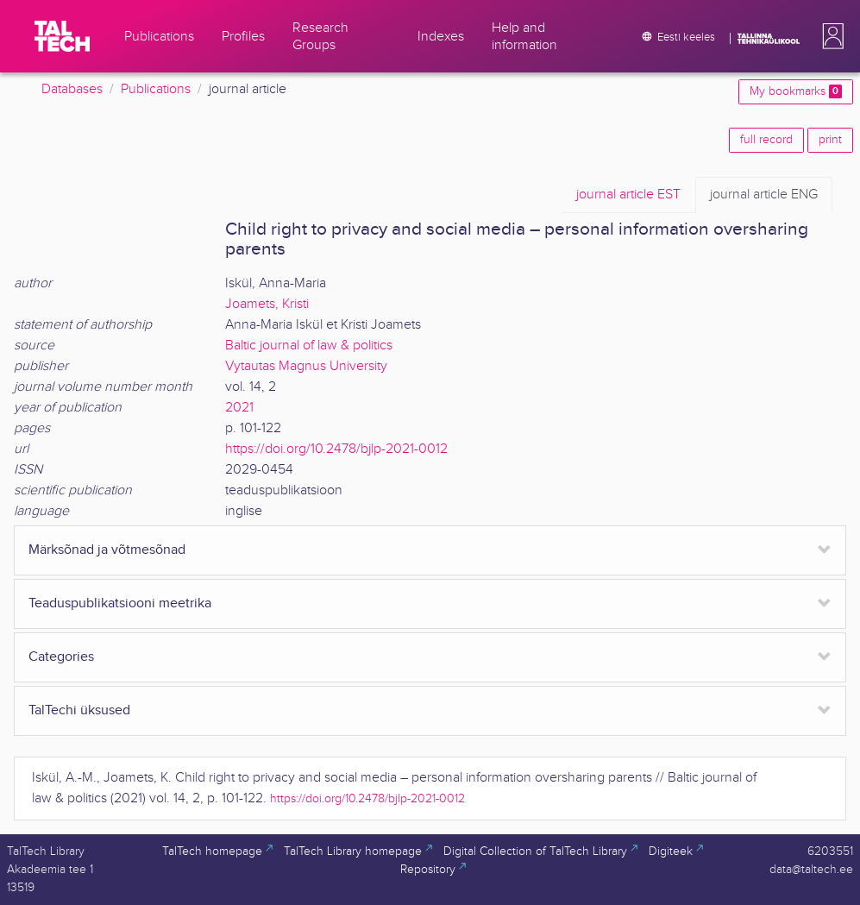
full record (766, 140)
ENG (764, 195)
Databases (72, 89)
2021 (239, 407)
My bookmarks (796, 91)
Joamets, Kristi (267, 304)
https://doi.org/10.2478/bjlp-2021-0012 (336, 449)
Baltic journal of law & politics (308, 345)
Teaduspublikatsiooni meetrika (119, 603)
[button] (830, 36)
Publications (156, 89)
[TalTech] (62, 36)
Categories (61, 657)
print (830, 140)
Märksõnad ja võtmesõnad (106, 550)
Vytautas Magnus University (306, 366)
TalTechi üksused (79, 710)
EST (628, 195)
